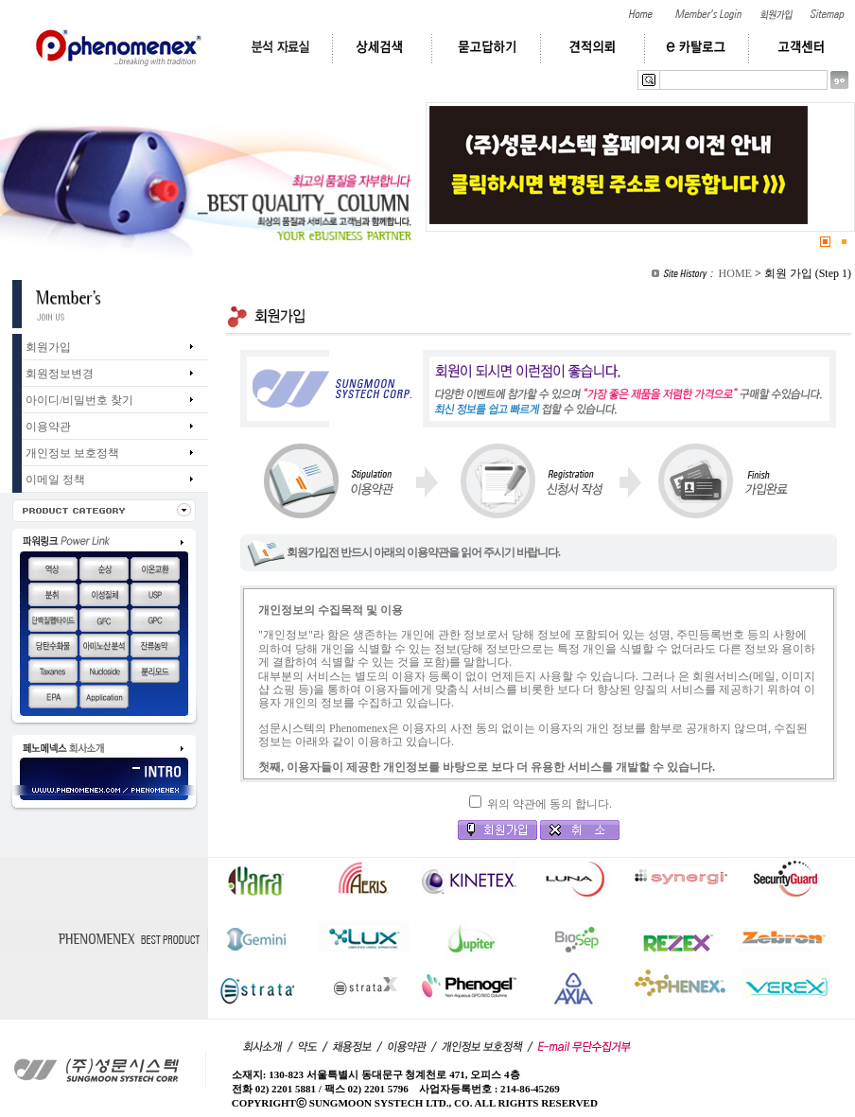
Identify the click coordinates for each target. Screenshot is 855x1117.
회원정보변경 (60, 373)
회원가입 (48, 347)
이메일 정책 (55, 479)
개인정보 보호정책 (72, 453)
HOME (735, 273)
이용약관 (48, 426)
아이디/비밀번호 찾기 (79, 400)
